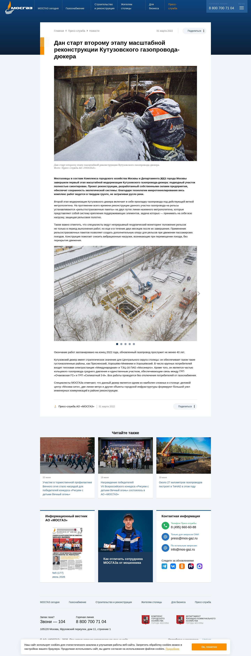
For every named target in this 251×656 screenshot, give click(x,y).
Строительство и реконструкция (114, 602)
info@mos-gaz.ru (183, 549)
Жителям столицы (151, 602)
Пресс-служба (203, 602)
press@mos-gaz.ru (184, 538)
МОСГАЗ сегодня (49, 602)
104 (61, 621)
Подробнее (172, 648)
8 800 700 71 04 (221, 8)
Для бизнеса (178, 602)
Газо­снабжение (77, 602)
